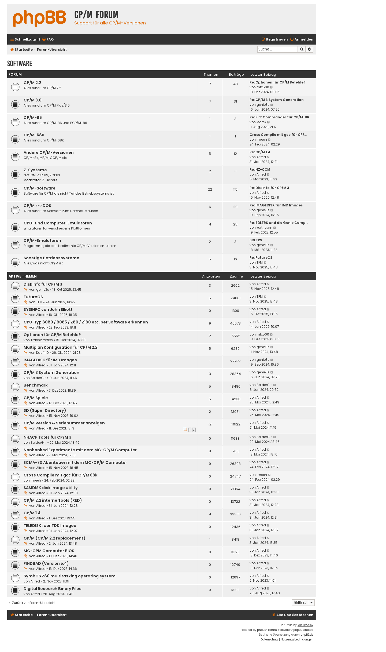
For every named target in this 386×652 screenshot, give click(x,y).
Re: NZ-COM (260, 169)
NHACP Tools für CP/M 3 (47, 437)
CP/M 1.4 (32, 513)
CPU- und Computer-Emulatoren (58, 223)
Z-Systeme (35, 170)
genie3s (263, 104)
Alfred (261, 157)
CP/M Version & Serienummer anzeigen (64, 423)
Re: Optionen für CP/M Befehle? (277, 82)
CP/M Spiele (36, 397)
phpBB (261, 630)
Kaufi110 (42, 352)
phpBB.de (306, 635)
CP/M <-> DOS (37, 205)
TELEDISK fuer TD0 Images (50, 525)
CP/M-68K (34, 135)
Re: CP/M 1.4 (260, 152)
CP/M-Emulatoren (42, 240)
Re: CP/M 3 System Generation (277, 99)
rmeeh (262, 139)
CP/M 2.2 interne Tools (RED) (53, 500)
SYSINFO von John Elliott (48, 309)
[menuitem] (48, 39)
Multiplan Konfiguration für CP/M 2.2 (61, 347)
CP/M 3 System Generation (51, 372)
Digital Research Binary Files (52, 588)
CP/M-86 (33, 117)
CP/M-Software (39, 188)
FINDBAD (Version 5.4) (46, 563)
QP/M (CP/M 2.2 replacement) (55, 538)
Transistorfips (42, 340)
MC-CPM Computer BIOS (49, 550)
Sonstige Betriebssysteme (51, 258)
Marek (261, 122)
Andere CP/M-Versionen (49, 152)
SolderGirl (38, 378)
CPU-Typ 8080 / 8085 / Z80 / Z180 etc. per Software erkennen (86, 322)
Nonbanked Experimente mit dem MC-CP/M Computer (80, 450)
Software (19, 63)
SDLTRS (256, 240)
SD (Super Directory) (45, 410)
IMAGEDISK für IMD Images (50, 360)
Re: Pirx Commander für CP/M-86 (279, 117)
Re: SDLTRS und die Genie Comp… (279, 222)
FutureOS (33, 297)
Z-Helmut (49, 180)
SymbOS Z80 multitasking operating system (70, 576)
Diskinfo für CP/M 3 (43, 284)
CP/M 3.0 (33, 100)
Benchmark (36, 385)
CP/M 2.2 (32, 82)
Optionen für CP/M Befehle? (52, 334)
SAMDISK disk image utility (51, 487)
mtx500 (263, 87)
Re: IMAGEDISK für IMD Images (276, 205)
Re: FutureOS (261, 257)
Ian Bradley (305, 625)
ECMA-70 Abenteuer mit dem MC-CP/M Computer (75, 462)
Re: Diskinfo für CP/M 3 (269, 187)
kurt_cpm (264, 227)
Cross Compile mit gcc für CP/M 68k (61, 475)
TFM (260, 262)
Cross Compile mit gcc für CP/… (278, 134)
